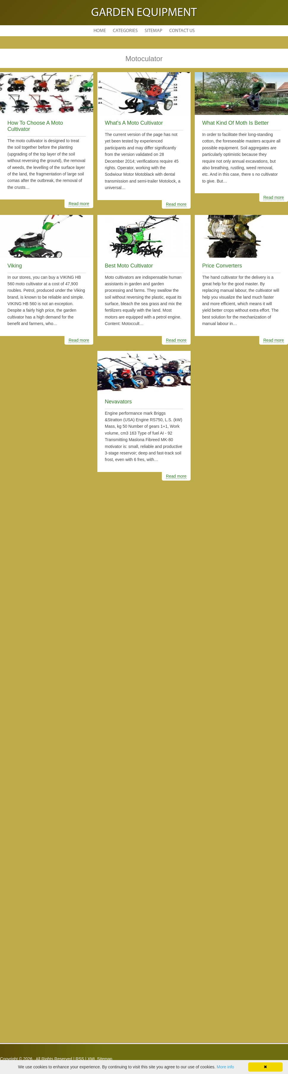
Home (100, 30)
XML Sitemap (100, 1058)
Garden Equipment (144, 13)
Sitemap (153, 30)
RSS (79, 1058)
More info (225, 1067)
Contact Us (182, 30)
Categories (125, 30)
